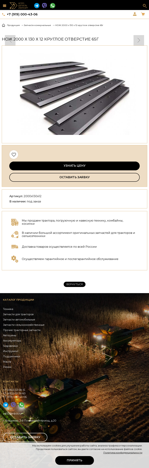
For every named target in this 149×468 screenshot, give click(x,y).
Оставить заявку (74, 177)
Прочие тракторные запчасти (21, 330)
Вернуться (74, 284)
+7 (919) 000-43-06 (22, 14)
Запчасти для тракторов (18, 314)
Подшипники (11, 356)
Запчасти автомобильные (19, 319)
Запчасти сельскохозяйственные (24, 324)
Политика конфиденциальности (122, 452)
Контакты (10, 381)
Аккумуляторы (12, 340)
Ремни (7, 367)
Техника (8, 309)
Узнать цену (74, 165)
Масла (7, 361)
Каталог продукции (18, 299)
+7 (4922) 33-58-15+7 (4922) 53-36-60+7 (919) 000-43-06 (15, 393)
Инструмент (10, 351)
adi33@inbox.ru (12, 413)
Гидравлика (10, 345)
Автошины (9, 335)
